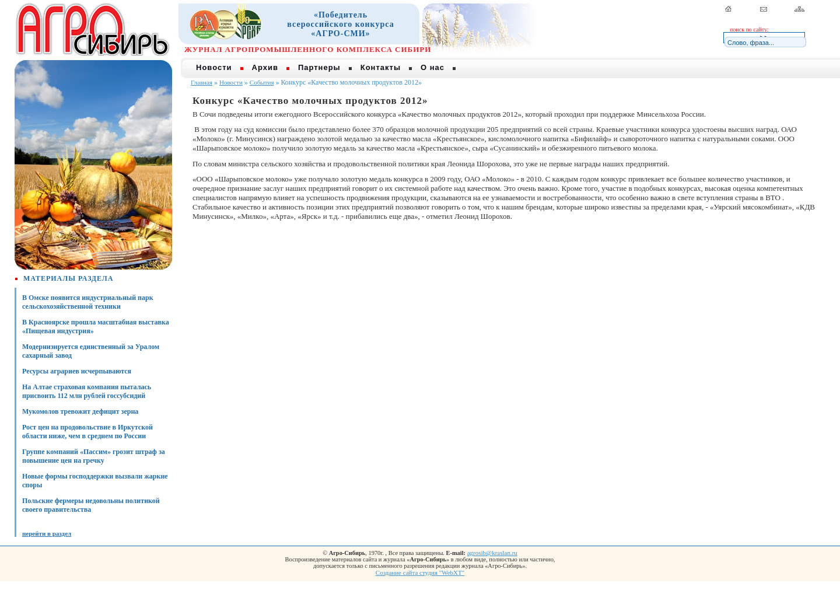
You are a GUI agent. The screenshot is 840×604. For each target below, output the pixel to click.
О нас (432, 67)
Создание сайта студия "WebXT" (420, 572)
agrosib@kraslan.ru (492, 552)
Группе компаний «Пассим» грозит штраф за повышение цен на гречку (93, 456)
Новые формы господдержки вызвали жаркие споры (95, 480)
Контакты (380, 67)
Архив (265, 67)
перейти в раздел (46, 533)
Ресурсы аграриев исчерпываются (76, 371)
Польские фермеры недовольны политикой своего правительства (91, 505)
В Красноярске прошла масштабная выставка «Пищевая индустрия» (95, 326)
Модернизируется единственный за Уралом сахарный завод (90, 351)
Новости (214, 67)
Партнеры (319, 67)
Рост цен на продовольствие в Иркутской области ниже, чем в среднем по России (87, 431)
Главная (201, 82)
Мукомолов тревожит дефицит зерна (80, 411)
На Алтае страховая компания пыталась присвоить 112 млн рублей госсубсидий (86, 391)
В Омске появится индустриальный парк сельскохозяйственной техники (87, 302)
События (262, 82)
